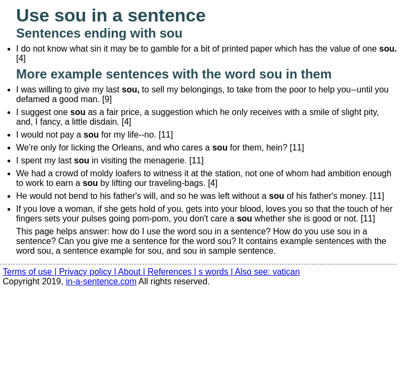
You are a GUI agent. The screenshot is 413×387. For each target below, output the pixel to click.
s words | (216, 271)
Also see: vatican (267, 271)
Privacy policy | (88, 271)
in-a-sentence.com (101, 281)
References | (172, 271)
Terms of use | (31, 271)
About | (133, 271)
